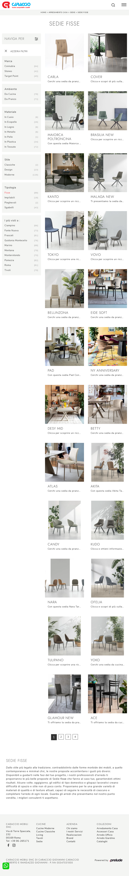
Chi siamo (72, 828)
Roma (8, 265)
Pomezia (9, 260)
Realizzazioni (74, 835)
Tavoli (39, 838)
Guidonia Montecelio (16, 240)
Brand (70, 838)
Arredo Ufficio (105, 835)
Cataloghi (102, 841)
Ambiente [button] (11, 89)
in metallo (10, 131)
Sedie (72, 12)
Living (39, 835)
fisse (7, 192)
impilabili (10, 197)
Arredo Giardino (106, 838)
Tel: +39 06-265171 (17, 841)
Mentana (9, 250)
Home (43, 12)
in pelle (9, 136)
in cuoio (9, 117)
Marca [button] (8, 61)
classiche (10, 164)
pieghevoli (10, 202)
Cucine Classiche (45, 831)
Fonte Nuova (12, 230)
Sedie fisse (83, 12)
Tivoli (8, 270)
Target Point (11, 76)
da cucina (10, 94)
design (8, 169)
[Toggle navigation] (123, 5)
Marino (8, 245)
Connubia (10, 66)
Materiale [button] (10, 112)
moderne (9, 174)
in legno (9, 127)
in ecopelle (11, 122)
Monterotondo (12, 255)
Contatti (71, 841)
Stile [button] (7, 159)
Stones (8, 71)
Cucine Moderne (45, 828)
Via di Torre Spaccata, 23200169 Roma (18, 834)
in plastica (10, 141)
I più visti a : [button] (12, 220)
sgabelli (9, 207)
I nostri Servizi (75, 831)
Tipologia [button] (10, 187)
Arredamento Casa (58, 12)
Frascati (9, 235)
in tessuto (10, 146)
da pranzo (10, 99)
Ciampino (10, 225)
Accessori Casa (105, 831)
